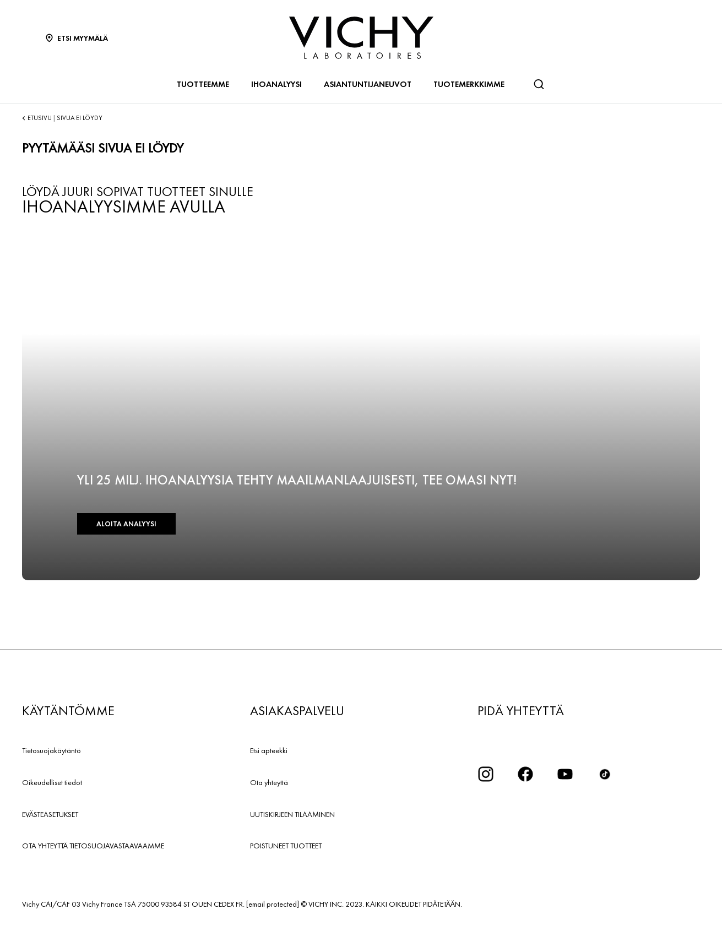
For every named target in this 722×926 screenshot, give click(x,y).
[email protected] (272, 904)
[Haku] (538, 84)
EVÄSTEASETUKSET (50, 814)
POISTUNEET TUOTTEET (286, 846)
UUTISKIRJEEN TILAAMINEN (292, 814)
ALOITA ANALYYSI (126, 524)
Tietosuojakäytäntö (51, 750)
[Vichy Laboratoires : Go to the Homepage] (361, 38)
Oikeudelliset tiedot (52, 782)
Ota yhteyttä (269, 782)
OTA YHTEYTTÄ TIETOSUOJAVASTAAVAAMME (93, 846)
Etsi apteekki (268, 750)
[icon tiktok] (604, 774)
